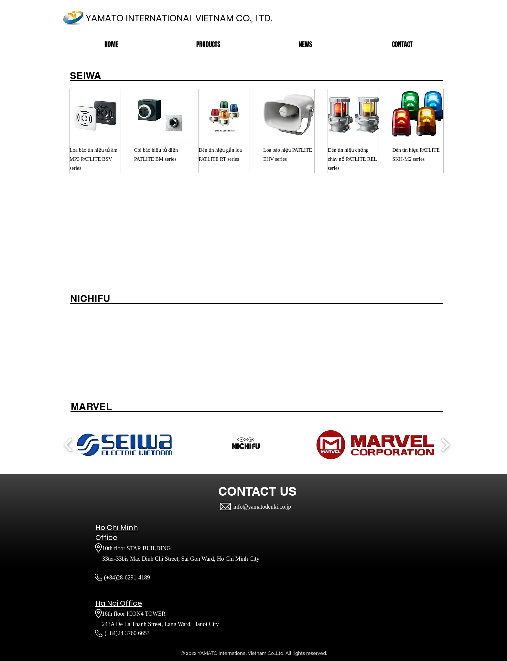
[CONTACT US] (257, 491)
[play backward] (68, 445)
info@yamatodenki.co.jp (262, 506)
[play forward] (445, 445)
